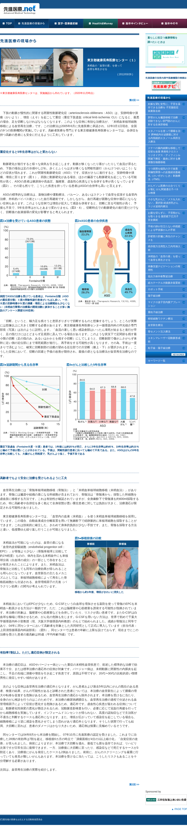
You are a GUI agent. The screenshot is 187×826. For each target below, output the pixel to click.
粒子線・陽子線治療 (159, 348)
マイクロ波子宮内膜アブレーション (164, 304)
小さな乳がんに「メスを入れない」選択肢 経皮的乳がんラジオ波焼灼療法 (164, 203)
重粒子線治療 (155, 312)
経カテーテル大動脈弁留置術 (164, 282)
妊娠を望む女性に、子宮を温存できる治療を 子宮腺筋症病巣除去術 (164, 107)
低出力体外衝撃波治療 (160, 276)
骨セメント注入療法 (159, 331)
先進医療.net (19, 8)
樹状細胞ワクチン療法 (160, 318)
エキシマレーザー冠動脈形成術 (164, 340)
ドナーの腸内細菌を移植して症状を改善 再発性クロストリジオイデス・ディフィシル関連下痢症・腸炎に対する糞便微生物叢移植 (164, 155)
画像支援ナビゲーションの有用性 (164, 268)
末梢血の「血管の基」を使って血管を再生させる (164, 258)
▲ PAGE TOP (179, 809)
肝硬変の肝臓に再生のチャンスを (164, 238)
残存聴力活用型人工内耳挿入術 (164, 248)
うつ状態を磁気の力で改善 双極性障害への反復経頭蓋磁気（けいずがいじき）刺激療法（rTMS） (164, 174)
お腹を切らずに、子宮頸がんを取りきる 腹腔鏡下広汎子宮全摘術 (164, 216)
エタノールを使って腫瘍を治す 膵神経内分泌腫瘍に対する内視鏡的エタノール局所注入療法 (164, 136)
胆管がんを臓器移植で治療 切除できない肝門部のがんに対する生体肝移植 (164, 121)
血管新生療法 (155, 325)
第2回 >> (134, 100)
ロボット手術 (155, 289)
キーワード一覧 (156, 360)
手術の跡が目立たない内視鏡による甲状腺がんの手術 (164, 228)
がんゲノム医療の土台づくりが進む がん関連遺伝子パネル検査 (164, 189)
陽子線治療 (154, 295)
